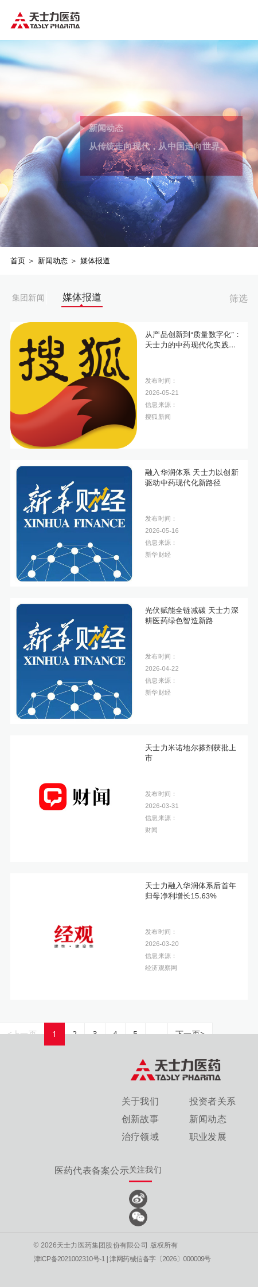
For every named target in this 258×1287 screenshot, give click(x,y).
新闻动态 (53, 260)
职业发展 (207, 1137)
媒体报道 (95, 260)
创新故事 (140, 1119)
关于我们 (140, 1101)
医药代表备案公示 (91, 1170)
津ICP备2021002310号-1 (69, 1259)
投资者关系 (212, 1101)
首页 (17, 260)
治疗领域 (140, 1137)
